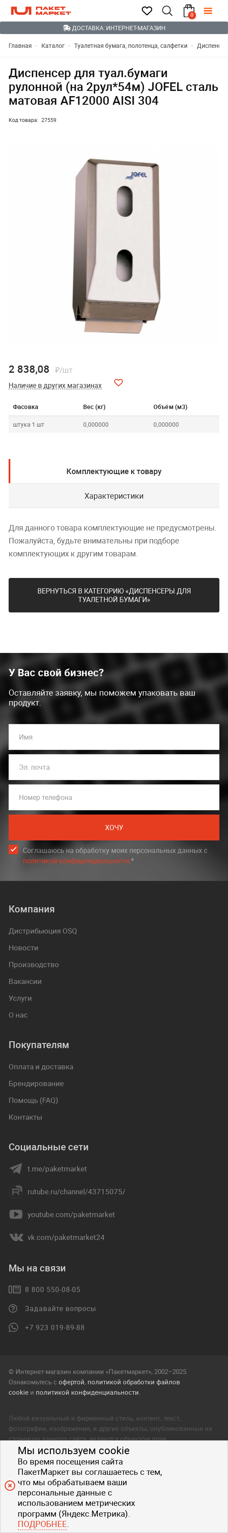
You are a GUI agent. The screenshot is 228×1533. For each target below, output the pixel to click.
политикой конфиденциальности (76, 860)
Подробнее (42, 1524)
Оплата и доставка (41, 1066)
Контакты (25, 1117)
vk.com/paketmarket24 (66, 1237)
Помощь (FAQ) (33, 1100)
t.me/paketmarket (57, 1169)
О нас (18, 1015)
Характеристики (114, 495)
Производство (34, 964)
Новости (23, 947)
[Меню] (214, 11)
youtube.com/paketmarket (71, 1214)
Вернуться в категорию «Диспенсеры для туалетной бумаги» (114, 595)
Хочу (114, 827)
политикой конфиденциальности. (88, 1392)
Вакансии (25, 981)
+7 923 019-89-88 (55, 1327)
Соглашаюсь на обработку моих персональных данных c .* (115, 856)
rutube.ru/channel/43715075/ (76, 1191)
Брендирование (36, 1083)
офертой (71, 1381)
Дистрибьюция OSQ (43, 931)
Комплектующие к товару (114, 471)
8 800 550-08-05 (53, 1289)
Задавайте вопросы (60, 1308)
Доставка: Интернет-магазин (114, 28)
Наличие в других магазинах (55, 385)
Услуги (20, 998)
